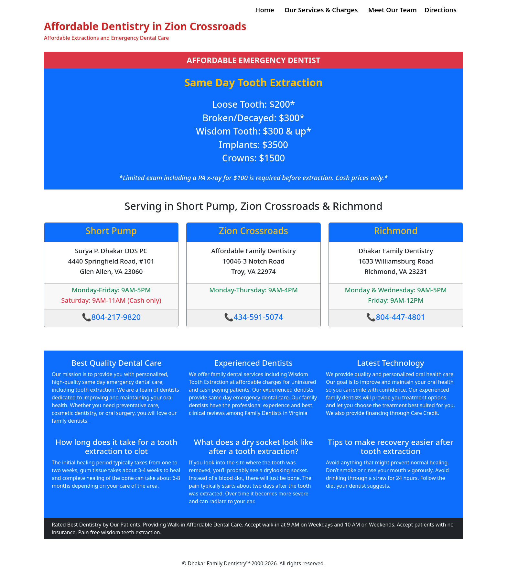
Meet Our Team (392, 9)
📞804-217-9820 (111, 316)
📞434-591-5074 (253, 316)
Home (264, 9)
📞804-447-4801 (396, 316)
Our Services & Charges (321, 9)
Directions (441, 9)
